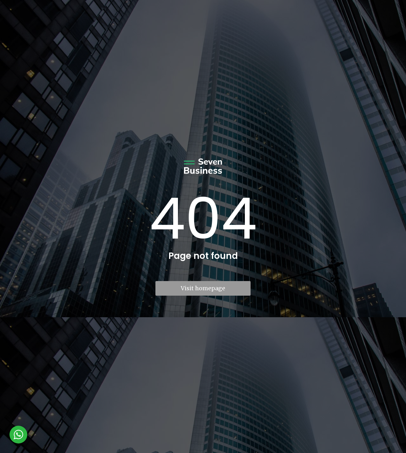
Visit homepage (203, 288)
